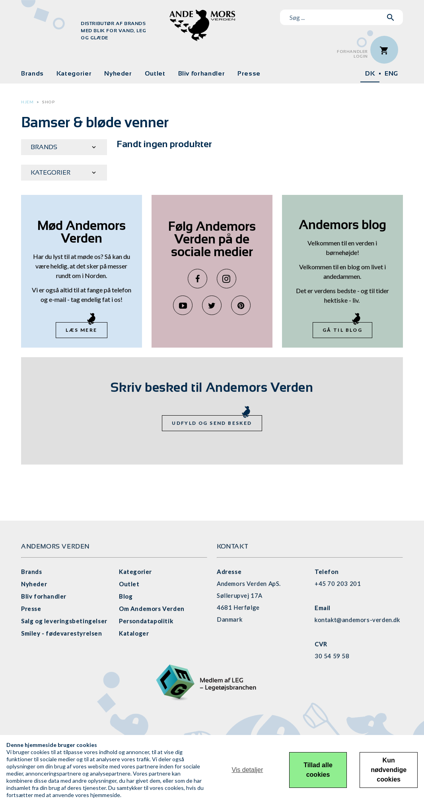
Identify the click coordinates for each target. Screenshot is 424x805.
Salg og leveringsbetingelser (64, 620)
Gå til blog (342, 330)
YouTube (183, 305)
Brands (32, 73)
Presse (249, 73)
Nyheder (118, 73)
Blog (125, 596)
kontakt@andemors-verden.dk (357, 619)
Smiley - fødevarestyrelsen (61, 633)
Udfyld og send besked (212, 423)
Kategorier (73, 73)
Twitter (212, 305)
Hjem (27, 101)
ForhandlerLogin (352, 53)
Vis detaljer (247, 769)
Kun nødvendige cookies (388, 770)
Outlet (155, 73)
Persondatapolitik (146, 620)
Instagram (226, 278)
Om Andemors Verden (152, 608)
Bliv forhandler (201, 73)
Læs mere (81, 330)
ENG (391, 73)
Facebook (197, 278)
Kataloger (134, 633)
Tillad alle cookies (318, 770)
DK (370, 73)
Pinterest (241, 305)
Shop (48, 101)
